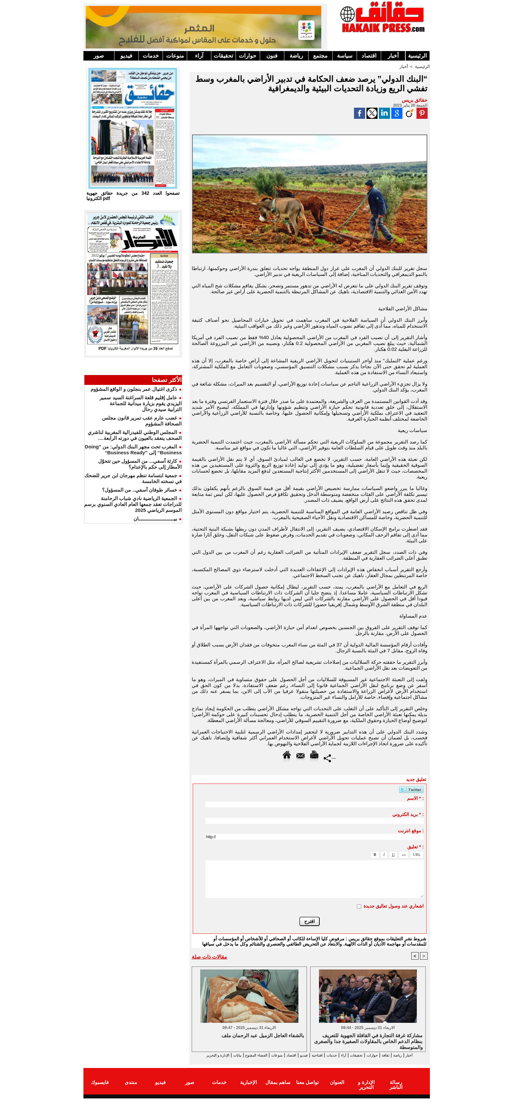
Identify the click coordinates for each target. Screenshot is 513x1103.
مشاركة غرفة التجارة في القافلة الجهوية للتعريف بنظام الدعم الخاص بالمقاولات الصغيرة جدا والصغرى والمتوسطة (368, 1041)
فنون (271, 56)
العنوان (337, 1088)
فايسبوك (100, 1088)
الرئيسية (417, 56)
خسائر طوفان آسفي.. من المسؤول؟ (139, 490)
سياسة (344, 56)
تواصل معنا (307, 1088)
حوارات (247, 56)
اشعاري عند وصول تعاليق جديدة (393, 905)
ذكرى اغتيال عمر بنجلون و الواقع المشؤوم (134, 389)
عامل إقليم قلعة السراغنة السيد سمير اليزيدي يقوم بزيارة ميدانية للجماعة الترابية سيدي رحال (140, 403)
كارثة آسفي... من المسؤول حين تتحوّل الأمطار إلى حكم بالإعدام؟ (140, 464)
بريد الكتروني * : (408, 814)
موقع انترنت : (411, 830)
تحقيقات (223, 56)
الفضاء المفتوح (223, 1055)
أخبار (393, 56)
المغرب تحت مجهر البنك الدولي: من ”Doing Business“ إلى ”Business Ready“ (133, 449)
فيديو (126, 56)
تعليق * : (415, 846)
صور (99, 56)
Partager (330, 757)
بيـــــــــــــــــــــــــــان (155, 518)
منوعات (175, 56)
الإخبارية (248, 1088)
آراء (199, 56)
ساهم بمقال (278, 1088)
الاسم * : (415, 798)
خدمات (151, 56)
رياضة (296, 56)
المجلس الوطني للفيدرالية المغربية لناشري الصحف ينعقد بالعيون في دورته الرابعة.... (135, 435)
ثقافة (391, 1055)
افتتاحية (303, 1055)
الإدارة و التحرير (308, 1061)
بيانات (199, 1055)
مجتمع (320, 56)
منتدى (131, 1088)
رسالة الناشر (395, 1088)
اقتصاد (369, 56)
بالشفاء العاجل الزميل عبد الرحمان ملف (262, 1036)
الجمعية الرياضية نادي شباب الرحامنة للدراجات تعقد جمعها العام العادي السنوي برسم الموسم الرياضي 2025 (133, 504)
